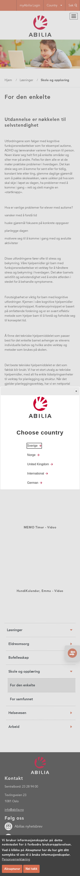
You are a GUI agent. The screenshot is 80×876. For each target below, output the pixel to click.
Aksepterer (12, 869)
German (32, 482)
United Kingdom (38, 464)
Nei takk (31, 868)
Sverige (32, 445)
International (35, 473)
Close (76, 391)
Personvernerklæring (16, 859)
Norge (31, 455)
